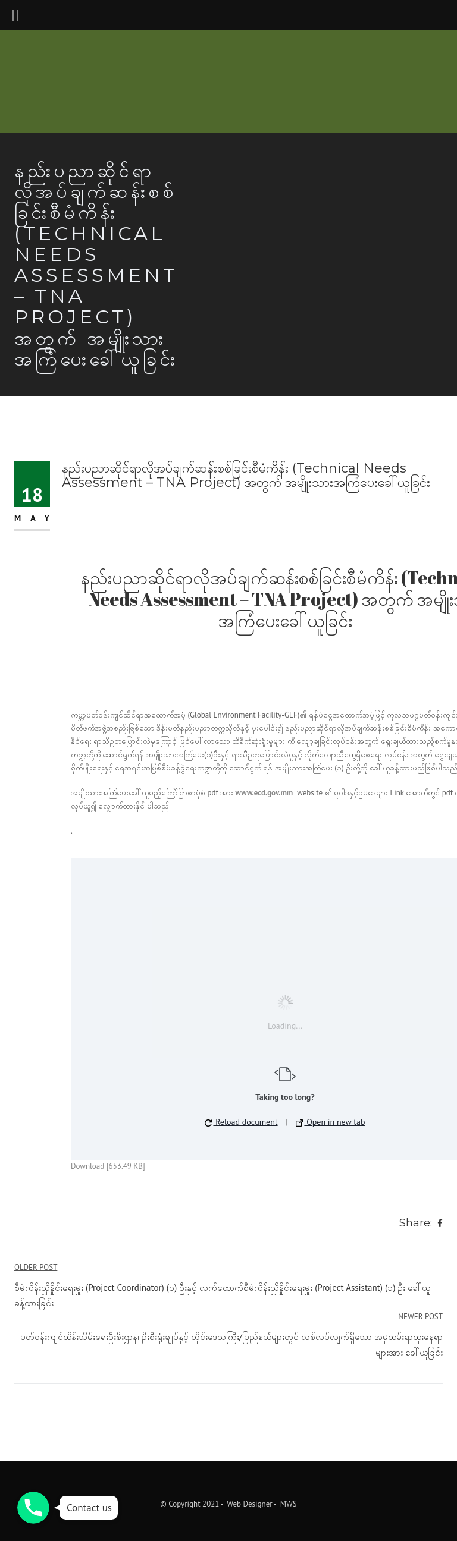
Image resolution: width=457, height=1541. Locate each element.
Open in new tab (330, 1122)
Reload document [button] (241, 1122)
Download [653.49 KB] (108, 1166)
